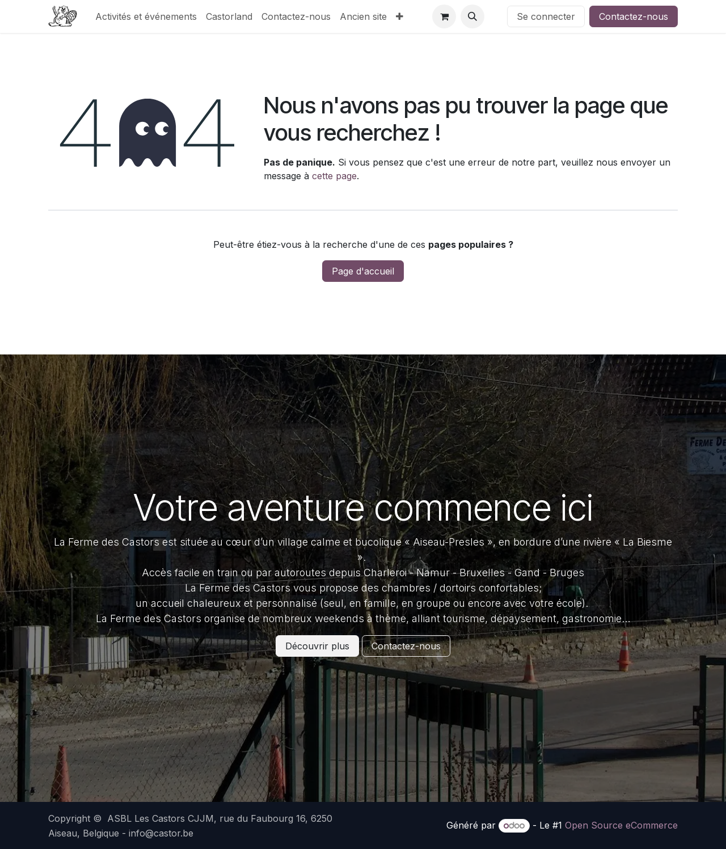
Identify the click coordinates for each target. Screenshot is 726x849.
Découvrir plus (317, 646)
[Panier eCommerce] (444, 16)
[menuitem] (146, 16)
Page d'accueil (363, 271)
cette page (334, 175)
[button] (472, 16)
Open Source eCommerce (621, 825)
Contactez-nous (633, 16)
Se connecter (546, 16)
